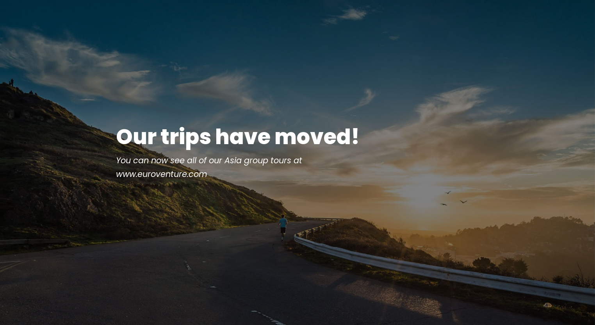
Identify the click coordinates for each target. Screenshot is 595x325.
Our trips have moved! (238, 158)
